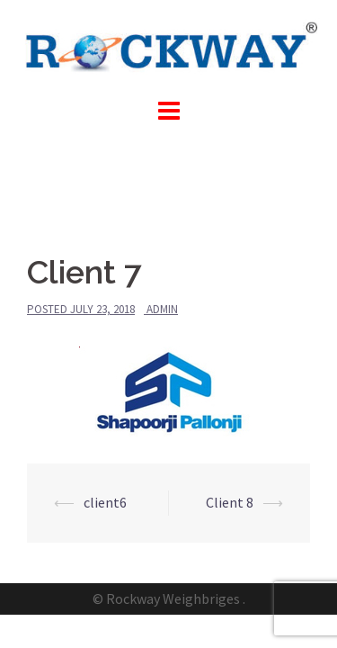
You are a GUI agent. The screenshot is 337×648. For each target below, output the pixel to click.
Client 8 (229, 502)
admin (162, 309)
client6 (105, 502)
